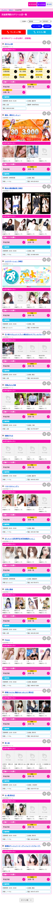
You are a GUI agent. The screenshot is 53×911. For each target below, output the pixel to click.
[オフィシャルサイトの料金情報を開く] (26, 77)
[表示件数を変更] (46, 21)
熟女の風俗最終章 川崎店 (14, 188)
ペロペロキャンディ (12, 486)
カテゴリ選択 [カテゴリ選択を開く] (37, 26)
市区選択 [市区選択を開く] (47, 26)
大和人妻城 (9, 589)
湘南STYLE (9, 436)
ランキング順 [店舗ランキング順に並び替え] (13, 32)
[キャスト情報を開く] (39, 86)
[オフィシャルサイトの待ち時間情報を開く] (43, 71)
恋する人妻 (9, 44)
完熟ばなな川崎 (10, 385)
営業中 (23, 21)
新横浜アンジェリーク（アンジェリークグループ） (23, 846)
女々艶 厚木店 (10, 795)
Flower (7, 640)
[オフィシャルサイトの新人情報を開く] (26, 71)
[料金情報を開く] (14, 86)
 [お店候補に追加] (44, 42)
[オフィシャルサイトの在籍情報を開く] (43, 77)
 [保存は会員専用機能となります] (49, 42)
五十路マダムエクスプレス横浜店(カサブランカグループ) (25, 334)
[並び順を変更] (34, 21)
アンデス (4, 10)
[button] (8, 60)
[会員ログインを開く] (49, 4)
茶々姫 (7, 743)
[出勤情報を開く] (14, 92)
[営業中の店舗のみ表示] (21, 21)
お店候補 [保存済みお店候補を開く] (41, 4)
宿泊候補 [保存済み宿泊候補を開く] (32, 4)
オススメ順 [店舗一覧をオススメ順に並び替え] (39, 32)
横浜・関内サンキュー (13, 115)
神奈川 (11, 10)
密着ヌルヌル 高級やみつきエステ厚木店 (19, 692)
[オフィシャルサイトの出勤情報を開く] (10, 71)
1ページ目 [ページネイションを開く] (26, 900)
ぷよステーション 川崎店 (14, 261)
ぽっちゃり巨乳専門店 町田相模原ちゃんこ (20, 539)
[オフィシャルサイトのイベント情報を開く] (10, 77)
